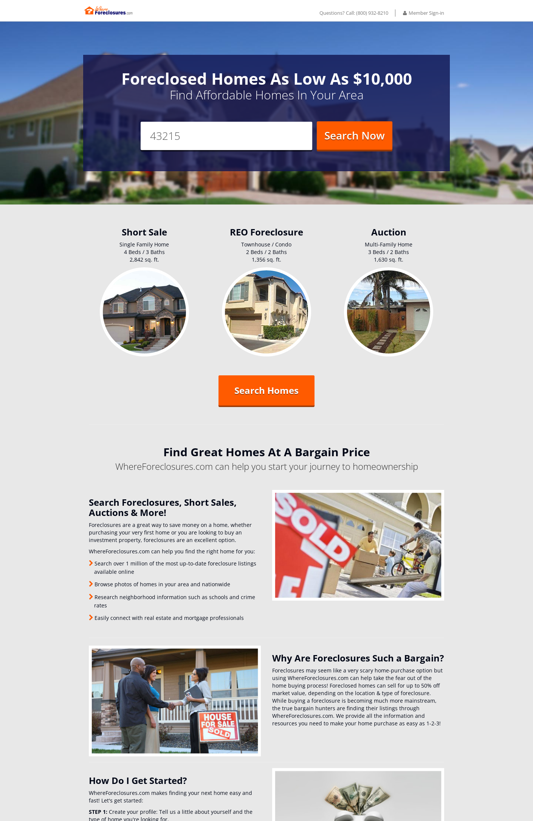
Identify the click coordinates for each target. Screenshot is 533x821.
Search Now (354, 141)
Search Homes (266, 396)
